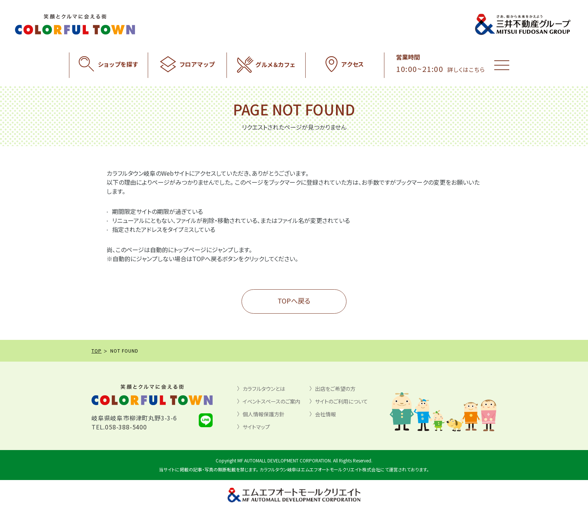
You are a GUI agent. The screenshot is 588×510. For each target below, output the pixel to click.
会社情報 (325, 414)
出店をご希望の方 (335, 388)
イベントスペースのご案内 (271, 401)
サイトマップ (256, 427)
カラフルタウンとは (264, 388)
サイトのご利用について (341, 401)
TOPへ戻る (294, 300)
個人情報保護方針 (264, 414)
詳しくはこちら (466, 69)
